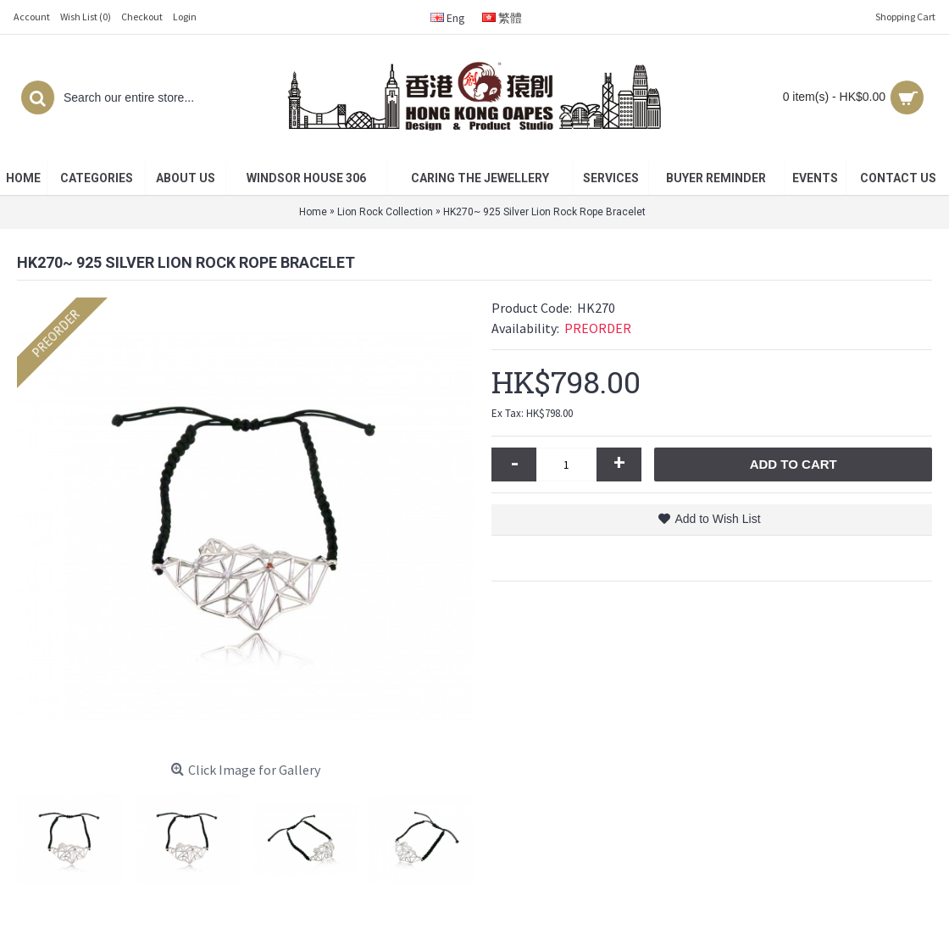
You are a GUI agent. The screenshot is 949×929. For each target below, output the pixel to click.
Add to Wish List (717, 519)
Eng (447, 17)
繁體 (502, 17)
